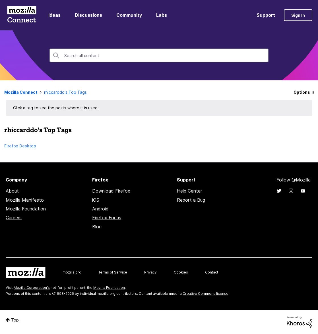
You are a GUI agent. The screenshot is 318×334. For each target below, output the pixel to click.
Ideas (54, 15)
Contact (211, 272)
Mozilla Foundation (26, 209)
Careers (14, 217)
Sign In (298, 15)
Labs (161, 15)
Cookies (181, 272)
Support (266, 15)
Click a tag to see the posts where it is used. (56, 107)
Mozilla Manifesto (25, 200)
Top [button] (15, 320)
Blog (97, 226)
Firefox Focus (106, 217)
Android (100, 209)
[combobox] (159, 55)
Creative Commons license (205, 293)
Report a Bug (191, 200)
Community (129, 15)
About (12, 191)
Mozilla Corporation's (32, 287)
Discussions (88, 15)
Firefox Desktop (20, 145)
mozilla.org (72, 272)
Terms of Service (112, 272)
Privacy (150, 272)
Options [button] (302, 92)
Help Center (189, 191)
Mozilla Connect (22, 15)
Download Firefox (111, 191)
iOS (95, 200)
